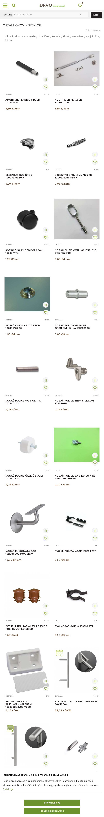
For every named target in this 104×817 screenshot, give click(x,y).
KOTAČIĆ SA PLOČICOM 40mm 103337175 (24, 251)
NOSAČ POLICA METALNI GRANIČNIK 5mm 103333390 (72, 326)
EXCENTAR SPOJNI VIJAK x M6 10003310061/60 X (73, 176)
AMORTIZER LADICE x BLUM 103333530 (22, 101)
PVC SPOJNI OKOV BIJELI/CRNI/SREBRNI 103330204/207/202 (18, 704)
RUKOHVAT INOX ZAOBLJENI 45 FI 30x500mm (76, 703)
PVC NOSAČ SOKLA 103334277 (74, 626)
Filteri (96, 14)
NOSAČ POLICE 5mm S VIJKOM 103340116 (74, 402)
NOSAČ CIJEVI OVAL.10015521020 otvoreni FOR (75, 251)
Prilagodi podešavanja (52, 810)
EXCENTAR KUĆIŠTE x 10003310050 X (18, 176)
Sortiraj (8, 14)
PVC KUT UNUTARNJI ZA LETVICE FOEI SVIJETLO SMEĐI (26, 627)
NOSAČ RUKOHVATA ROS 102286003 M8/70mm (20, 552)
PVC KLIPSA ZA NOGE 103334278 (75, 551)
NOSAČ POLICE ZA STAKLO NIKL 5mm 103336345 (75, 477)
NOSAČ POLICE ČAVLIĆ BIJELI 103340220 (24, 477)
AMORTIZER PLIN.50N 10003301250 (68, 101)
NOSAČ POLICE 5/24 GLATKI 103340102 (23, 402)
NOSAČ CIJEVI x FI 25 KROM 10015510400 (22, 326)
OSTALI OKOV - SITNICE (9, 94)
